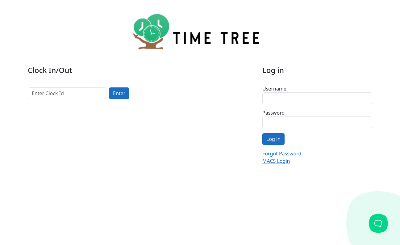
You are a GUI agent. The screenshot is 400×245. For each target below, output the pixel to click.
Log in (273, 139)
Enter (119, 93)
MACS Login (276, 161)
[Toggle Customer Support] (378, 223)
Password (273, 112)
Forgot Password (281, 153)
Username (274, 88)
